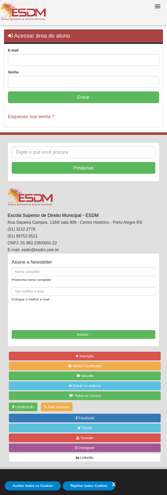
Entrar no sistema (85, 386)
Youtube (84, 438)
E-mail (13, 50)
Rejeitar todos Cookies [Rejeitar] (88, 485)
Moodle (85, 376)
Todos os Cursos (85, 396)
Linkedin (84, 458)
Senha (13, 72)
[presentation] (41, 314)
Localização (23, 407)
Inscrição (85, 356)
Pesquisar (83, 167)
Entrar (83, 97)
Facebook (84, 418)
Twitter (85, 428)
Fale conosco (56, 407)
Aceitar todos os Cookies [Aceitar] (32, 485)
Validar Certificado (84, 366)
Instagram (85, 448)
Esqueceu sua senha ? (31, 116)
